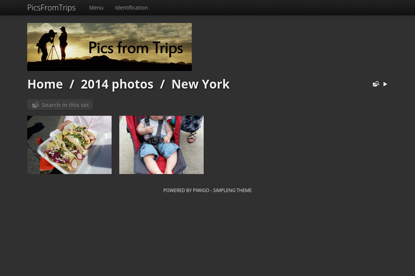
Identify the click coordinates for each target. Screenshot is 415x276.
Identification (131, 7)
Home (45, 84)
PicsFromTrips (51, 7)
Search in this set (65, 104)
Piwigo (201, 190)
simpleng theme (232, 190)
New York (200, 84)
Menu (96, 7)
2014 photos (117, 84)
